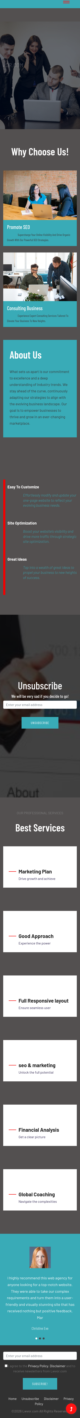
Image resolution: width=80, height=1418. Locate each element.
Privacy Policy (38, 1366)
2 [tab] (40, 1338)
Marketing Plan (35, 871)
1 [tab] (17, 108)
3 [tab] (44, 1338)
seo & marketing (37, 1065)
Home (13, 1399)
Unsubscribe (30, 1399)
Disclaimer (57, 1366)
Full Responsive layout (44, 1000)
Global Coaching (37, 1194)
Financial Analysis (39, 1129)
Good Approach (36, 936)
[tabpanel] (40, 75)
